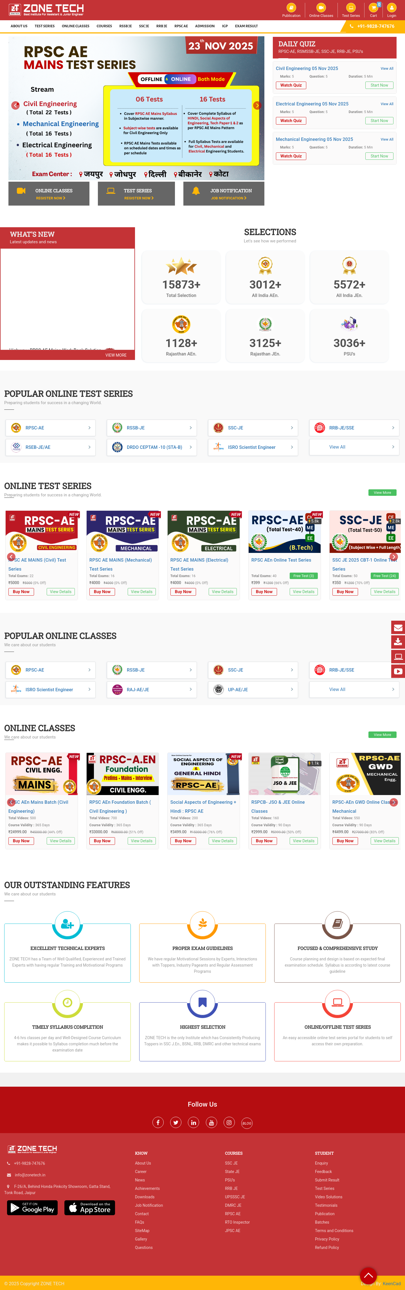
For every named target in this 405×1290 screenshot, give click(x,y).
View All (387, 69)
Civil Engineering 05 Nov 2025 (307, 68)
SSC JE (144, 26)
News (140, 1180)
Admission (205, 26)
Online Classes (321, 10)
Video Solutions (328, 1197)
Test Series (351, 10)
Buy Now (21, 591)
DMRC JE (233, 1205)
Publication (291, 10)
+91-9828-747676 (375, 26)
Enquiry (321, 1163)
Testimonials (326, 1205)
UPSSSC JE (235, 1197)
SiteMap (142, 1230)
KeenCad (392, 1283)
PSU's (230, 1180)
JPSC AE (232, 1230)
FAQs (139, 1222)
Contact (142, 1214)
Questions (144, 1247)
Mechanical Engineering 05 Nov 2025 (314, 139)
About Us (19, 26)
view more (116, 355)
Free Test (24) (385, 576)
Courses (104, 26)
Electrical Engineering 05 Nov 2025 (312, 104)
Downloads (145, 1197)
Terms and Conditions (334, 1230)
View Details (61, 591)
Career (141, 1171)
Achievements (147, 1188)
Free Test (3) (304, 576)
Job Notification (229, 198)
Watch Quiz (291, 85)
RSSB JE (125, 26)
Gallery (141, 1239)
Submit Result (327, 1180)
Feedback (323, 1171)
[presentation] (15, 105)
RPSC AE (181, 26)
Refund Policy (327, 1247)
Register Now (51, 198)
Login (392, 10)
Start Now (379, 85)
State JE (232, 1171)
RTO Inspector (237, 1222)
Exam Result (246, 26)
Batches (322, 1222)
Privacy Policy (327, 1239)
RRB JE (161, 26)
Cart (375, 10)
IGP (225, 26)
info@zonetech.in (30, 1175)
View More (382, 492)
